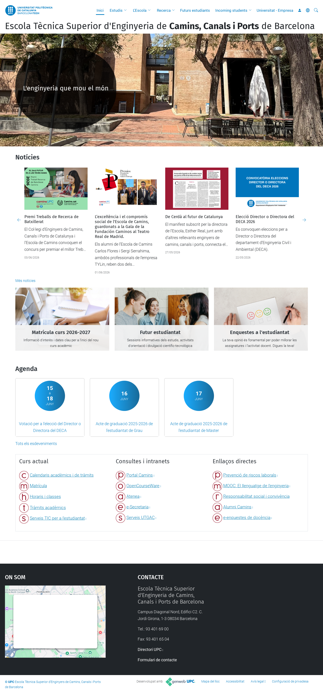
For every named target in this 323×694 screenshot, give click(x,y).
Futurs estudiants (195, 10)
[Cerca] (316, 10)
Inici (100, 10)
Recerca (164, 10)
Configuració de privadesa (290, 681)
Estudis (116, 10)
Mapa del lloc (210, 681)
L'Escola (139, 10)
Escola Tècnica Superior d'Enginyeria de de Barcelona (160, 26)
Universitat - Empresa (275, 10)
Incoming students (231, 10)
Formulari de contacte (157, 659)
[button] (126, 10)
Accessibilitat (235, 681)
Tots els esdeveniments (36, 443)
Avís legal (257, 681)
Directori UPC (150, 649)
